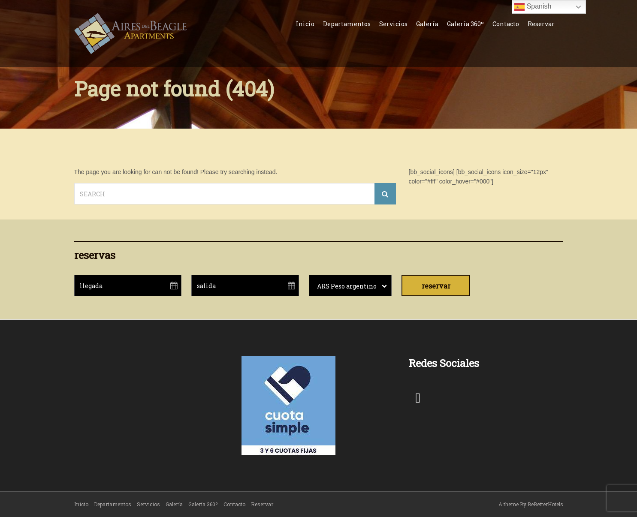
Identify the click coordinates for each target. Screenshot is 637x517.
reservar (436, 285)
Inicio (305, 24)
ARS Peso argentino (347, 286)
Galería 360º (465, 24)
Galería (427, 24)
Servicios (393, 24)
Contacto (505, 24)
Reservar (541, 24)
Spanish (532, 7)
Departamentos (347, 24)
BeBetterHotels (545, 504)
